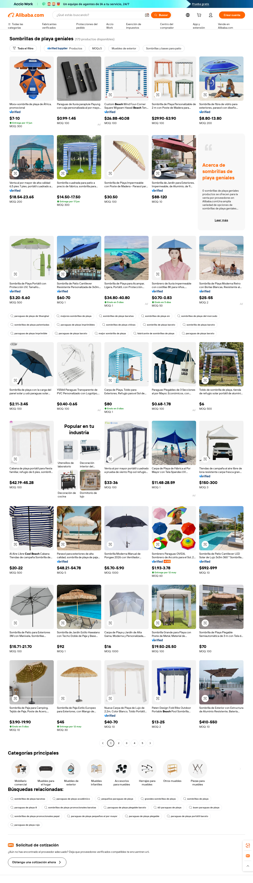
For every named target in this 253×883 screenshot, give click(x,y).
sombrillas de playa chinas (118, 324)
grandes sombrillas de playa (158, 798)
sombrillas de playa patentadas (29, 324)
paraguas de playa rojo (25, 825)
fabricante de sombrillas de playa (153, 333)
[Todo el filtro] (23, 48)
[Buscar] (161, 15)
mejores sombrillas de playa (74, 316)
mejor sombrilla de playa (110, 333)
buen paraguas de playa (204, 807)
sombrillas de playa (196, 798)
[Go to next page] (150, 743)
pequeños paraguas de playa (115, 798)
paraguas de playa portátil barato (187, 816)
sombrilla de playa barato (159, 324)
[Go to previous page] (102, 743)
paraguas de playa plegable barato (125, 807)
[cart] (200, 15)
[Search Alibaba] (99, 15)
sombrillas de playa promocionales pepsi (34, 816)
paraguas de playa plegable (142, 816)
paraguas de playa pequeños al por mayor (92, 816)
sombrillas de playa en (155, 316)
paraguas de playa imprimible (28, 333)
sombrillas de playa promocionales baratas (70, 807)
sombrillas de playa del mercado (197, 316)
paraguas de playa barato (71, 333)
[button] (147, 15)
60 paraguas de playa (167, 807)
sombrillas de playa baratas (116, 316)
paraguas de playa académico (71, 798)
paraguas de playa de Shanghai (29, 316)
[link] (248, 845)
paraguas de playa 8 (23, 807)
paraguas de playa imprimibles (76, 324)
